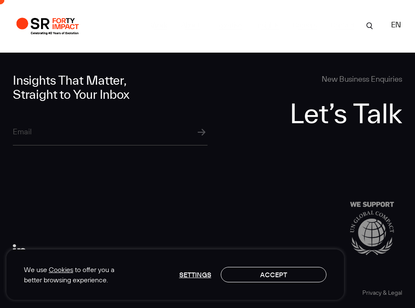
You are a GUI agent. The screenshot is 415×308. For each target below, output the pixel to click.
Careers (304, 25)
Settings (195, 274)
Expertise (227, 25)
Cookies (61, 269)
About (190, 25)
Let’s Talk (346, 113)
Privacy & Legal (382, 292)
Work (159, 25)
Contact (342, 25)
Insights (267, 25)
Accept (273, 274)
